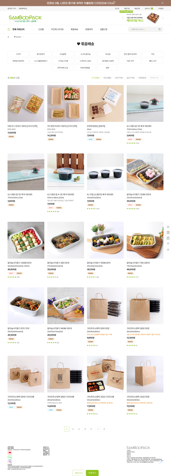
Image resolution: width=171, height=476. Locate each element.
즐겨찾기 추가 (12, 9)
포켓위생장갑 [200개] (96, 126)
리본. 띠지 (130, 61)
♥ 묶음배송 (17, 37)
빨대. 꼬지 (152, 61)
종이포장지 (41, 54)
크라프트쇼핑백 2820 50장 (138, 328)
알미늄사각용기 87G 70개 (18, 328)
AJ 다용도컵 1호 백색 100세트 (20, 194)
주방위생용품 (85, 68)
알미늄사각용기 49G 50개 (58, 263)
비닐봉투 (63, 54)
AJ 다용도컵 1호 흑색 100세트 (139, 126)
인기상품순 (96, 78)
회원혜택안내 (23, 9)
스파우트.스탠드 (85, 61)
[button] (122, 18)
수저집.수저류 (63, 61)
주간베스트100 (57, 29)
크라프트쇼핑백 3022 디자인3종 (100, 396)
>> (104, 429)
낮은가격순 (119, 78)
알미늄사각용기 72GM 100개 (139, 194)
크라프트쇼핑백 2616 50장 (98, 328)
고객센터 (160, 9)
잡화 (107, 68)
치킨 (152, 54)
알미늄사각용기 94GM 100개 (59, 328)
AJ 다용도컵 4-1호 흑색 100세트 (60, 194)
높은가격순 (131, 78)
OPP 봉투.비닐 (62, 68)
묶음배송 (74, 29)
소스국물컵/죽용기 (40, 61)
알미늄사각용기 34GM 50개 (19, 263)
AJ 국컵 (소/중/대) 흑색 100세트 (100, 194)
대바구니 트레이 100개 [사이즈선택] (22, 126)
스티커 (18, 54)
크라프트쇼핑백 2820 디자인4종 (60, 396)
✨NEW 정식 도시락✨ (137, 29)
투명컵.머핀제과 (18, 61)
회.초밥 (107, 54)
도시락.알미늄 (85, 54)
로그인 (117, 9)
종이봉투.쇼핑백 (108, 61)
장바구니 (149, 9)
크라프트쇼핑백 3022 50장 (138, 396)
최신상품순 (107, 78)
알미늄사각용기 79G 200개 (138, 263)
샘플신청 (103, 29)
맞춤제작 (89, 29)
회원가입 (126, 9)
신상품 (41, 29)
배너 (85, 3)
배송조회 (137, 9)
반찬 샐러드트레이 (130, 54)
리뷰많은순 (142, 78)
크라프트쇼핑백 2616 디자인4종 (21, 396)
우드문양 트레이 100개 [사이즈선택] (62, 126)
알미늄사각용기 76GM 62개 (98, 263)
